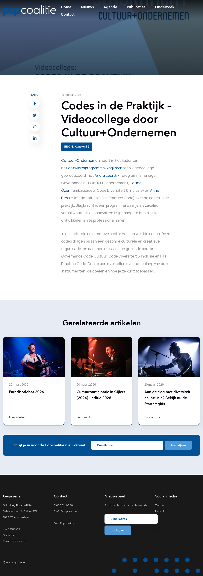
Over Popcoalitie (64, 523)
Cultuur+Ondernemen (80, 160)
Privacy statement (14, 541)
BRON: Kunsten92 (76, 147)
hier (118, 505)
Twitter (159, 505)
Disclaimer (9, 535)
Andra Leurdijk (107, 175)
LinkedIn (160, 511)
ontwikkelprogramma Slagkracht (96, 167)
